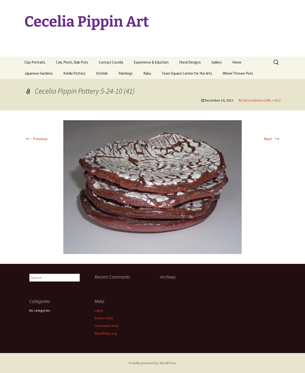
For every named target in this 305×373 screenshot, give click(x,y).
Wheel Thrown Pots (238, 73)
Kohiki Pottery (74, 73)
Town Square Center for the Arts (187, 73)
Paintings (126, 73)
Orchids (102, 73)
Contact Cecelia (111, 62)
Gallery (216, 62)
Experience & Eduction (151, 62)
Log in (99, 310)
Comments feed (107, 325)
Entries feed (104, 318)
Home (236, 62)
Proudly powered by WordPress (152, 363)
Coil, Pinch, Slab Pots (72, 62)
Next (272, 138)
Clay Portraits (34, 62)
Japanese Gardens (38, 73)
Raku (147, 73)
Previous (36, 138)
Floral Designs (190, 62)
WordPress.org (106, 333)
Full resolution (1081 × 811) (261, 100)
